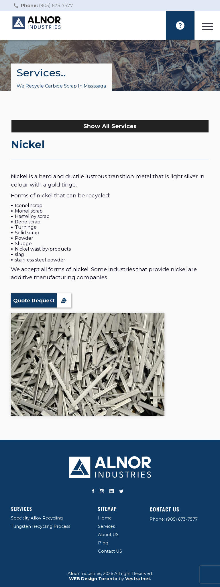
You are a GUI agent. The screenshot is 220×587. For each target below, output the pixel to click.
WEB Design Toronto (93, 578)
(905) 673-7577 (47, 5)
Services (21, 508)
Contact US (110, 551)
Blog (103, 543)
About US (108, 534)
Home (105, 518)
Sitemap (107, 508)
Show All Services (110, 126)
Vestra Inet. (138, 578)
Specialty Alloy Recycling (37, 518)
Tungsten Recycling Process (40, 526)
